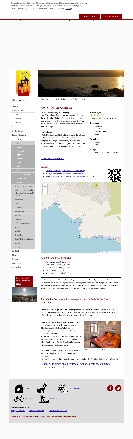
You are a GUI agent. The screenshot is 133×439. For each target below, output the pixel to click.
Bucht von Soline (23, 174)
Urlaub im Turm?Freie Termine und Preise (23, 281)
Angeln (17, 227)
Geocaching (19, 235)
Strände (17, 143)
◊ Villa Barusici (18, 131)
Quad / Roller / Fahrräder (24, 239)
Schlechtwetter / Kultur (23, 223)
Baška (19, 147)
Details (68, 9)
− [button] (45, 191)
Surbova (83, 99)
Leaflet (101, 252)
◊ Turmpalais (17, 127)
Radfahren (23, 398)
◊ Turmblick (16, 123)
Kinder (17, 243)
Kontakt (15, 259)
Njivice (19, 155)
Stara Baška (21, 178)
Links (14, 255)
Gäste (14, 271)
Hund (44, 388)
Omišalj (20, 159)
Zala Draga (48, 126)
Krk (18, 166)
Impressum (16, 263)
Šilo (18, 170)
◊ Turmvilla (16, 119)
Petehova (79, 124)
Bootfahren (19, 200)
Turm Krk (16, 106)
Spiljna (54, 270)
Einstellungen (89, 16)
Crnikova (59, 265)
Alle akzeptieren (111, 16)
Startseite (18, 100)
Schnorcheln (19, 207)
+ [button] (45, 186)
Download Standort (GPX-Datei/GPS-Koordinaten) (65, 171)
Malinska (20, 151)
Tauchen (18, 204)
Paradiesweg (54, 331)
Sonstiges (18, 247)
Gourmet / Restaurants (23, 186)
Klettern (18, 219)
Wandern (18, 215)
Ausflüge (18, 231)
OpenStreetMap (114, 252)
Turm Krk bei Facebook (58, 410)
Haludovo (44, 331)
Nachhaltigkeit (69, 388)
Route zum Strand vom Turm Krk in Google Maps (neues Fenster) (71, 176)
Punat (19, 163)
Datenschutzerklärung (37, 410)
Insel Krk (15, 251)
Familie (22, 388)
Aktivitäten (16, 139)
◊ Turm (15, 115)
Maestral (69, 328)
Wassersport (19, 211)
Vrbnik (19, 182)
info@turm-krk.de (62, 288)
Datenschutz (16, 267)
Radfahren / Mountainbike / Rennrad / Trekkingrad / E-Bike (25, 193)
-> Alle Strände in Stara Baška (52, 158)
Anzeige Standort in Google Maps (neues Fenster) (65, 173)
